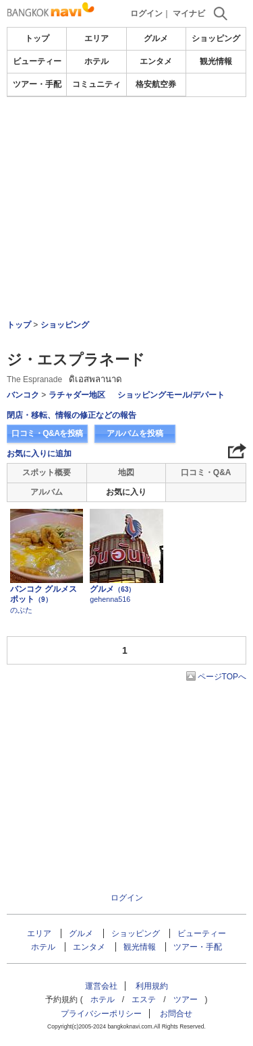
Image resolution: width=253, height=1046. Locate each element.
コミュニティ (96, 84)
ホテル (96, 61)
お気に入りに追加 (39, 453)
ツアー (185, 999)
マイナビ (189, 13)
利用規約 (152, 986)
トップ (37, 38)
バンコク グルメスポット (43, 594)
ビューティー (37, 61)
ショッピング (216, 38)
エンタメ (156, 61)
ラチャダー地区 (77, 395)
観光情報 (216, 61)
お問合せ (176, 1013)
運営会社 (101, 986)
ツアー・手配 (37, 84)
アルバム (46, 492)
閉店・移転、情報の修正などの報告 (71, 415)
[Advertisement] (127, 137)
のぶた (21, 610)
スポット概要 (46, 472)
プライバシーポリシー (101, 1013)
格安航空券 (156, 84)
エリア (96, 38)
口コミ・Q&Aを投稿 (47, 433)
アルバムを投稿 (135, 433)
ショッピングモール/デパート (171, 395)
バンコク (23, 395)
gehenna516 (110, 599)
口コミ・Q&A (206, 472)
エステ (144, 999)
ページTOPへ (222, 676)
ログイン (146, 13)
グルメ (156, 38)
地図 (126, 472)
